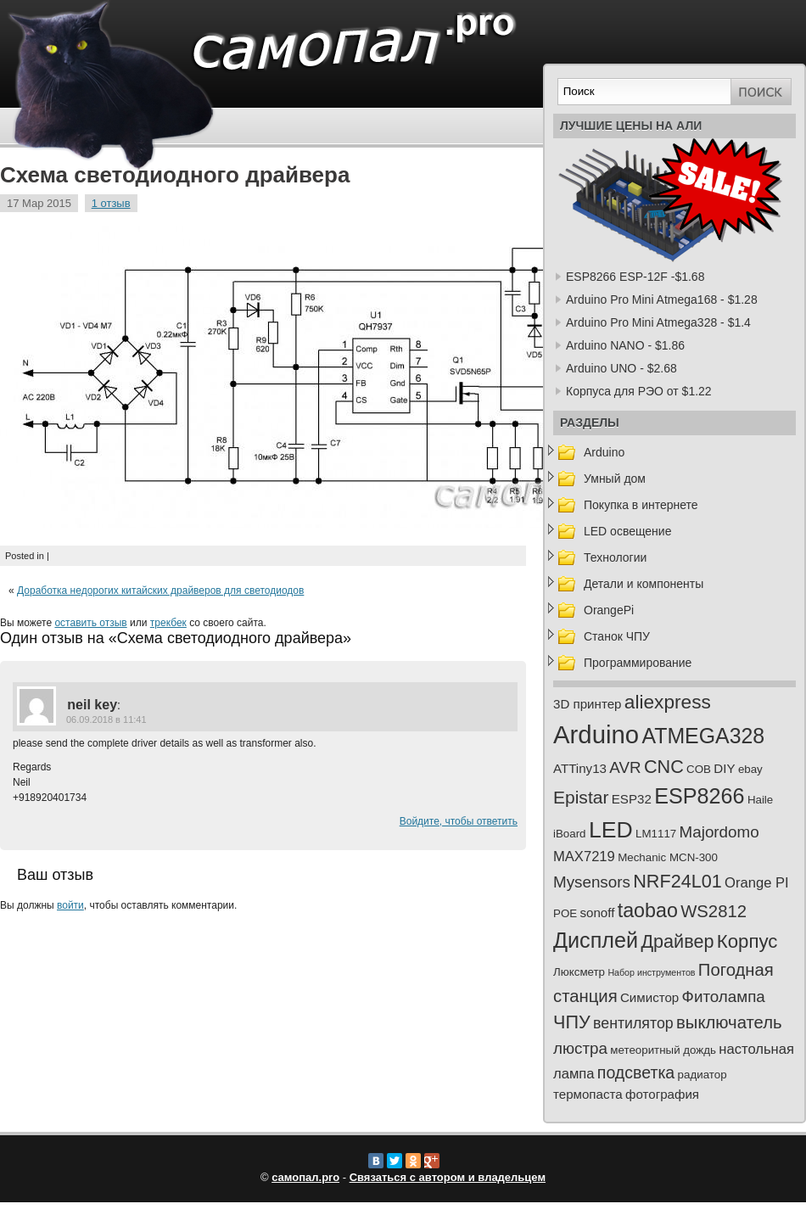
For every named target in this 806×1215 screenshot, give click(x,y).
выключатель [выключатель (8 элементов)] (729, 1022)
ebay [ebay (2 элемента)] (750, 769)
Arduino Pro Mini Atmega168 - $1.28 (662, 299)
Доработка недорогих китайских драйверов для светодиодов (160, 590)
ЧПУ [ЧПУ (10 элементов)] (572, 1022)
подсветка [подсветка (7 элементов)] (635, 1072)
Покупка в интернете (641, 505)
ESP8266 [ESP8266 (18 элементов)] (699, 796)
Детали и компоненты (643, 584)
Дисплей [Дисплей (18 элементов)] (595, 940)
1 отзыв (111, 203)
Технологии (615, 557)
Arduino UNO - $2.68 (621, 368)
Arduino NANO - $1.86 (625, 345)
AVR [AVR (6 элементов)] (625, 767)
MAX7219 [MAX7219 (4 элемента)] (584, 856)
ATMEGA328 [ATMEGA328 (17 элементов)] (702, 735)
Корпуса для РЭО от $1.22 (639, 391)
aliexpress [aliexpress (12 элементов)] (667, 702)
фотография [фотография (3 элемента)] (662, 1094)
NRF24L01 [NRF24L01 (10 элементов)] (677, 881)
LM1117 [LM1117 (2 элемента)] (655, 833)
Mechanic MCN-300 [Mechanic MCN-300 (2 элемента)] (668, 857)
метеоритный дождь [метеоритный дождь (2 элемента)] (663, 1050)
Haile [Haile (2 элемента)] (760, 799)
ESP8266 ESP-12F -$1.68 (635, 276)
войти (70, 905)
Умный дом (615, 478)
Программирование (637, 662)
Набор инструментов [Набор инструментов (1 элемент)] (651, 972)
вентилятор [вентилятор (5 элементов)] (633, 1023)
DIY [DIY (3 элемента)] (724, 768)
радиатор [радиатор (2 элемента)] (702, 1074)
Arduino (604, 452)
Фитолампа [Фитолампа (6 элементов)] (723, 996)
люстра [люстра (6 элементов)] (580, 1048)
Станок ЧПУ (617, 636)
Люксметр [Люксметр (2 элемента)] (579, 972)
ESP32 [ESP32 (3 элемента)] (632, 799)
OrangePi (609, 610)
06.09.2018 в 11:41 (106, 719)
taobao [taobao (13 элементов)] (648, 910)
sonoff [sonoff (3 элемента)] (597, 912)
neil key (92, 704)
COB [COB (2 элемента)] (698, 769)
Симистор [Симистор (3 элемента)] (649, 997)
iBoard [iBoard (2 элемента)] (569, 833)
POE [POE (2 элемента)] (565, 913)
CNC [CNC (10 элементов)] (664, 766)
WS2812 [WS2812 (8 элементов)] (713, 911)
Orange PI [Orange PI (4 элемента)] (757, 883)
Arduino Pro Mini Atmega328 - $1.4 (658, 322)
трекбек (168, 623)
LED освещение (627, 531)
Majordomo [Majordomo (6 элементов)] (719, 832)
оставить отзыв (90, 623)
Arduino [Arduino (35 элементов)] (596, 734)
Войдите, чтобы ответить (459, 821)
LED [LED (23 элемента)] (611, 830)
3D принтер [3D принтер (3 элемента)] (587, 704)
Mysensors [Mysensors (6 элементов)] (591, 882)
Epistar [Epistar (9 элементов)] (580, 797)
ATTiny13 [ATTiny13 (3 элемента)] (580, 768)
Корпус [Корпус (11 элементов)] (747, 941)
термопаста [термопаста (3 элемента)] (588, 1094)
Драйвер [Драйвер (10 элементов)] (677, 941)
